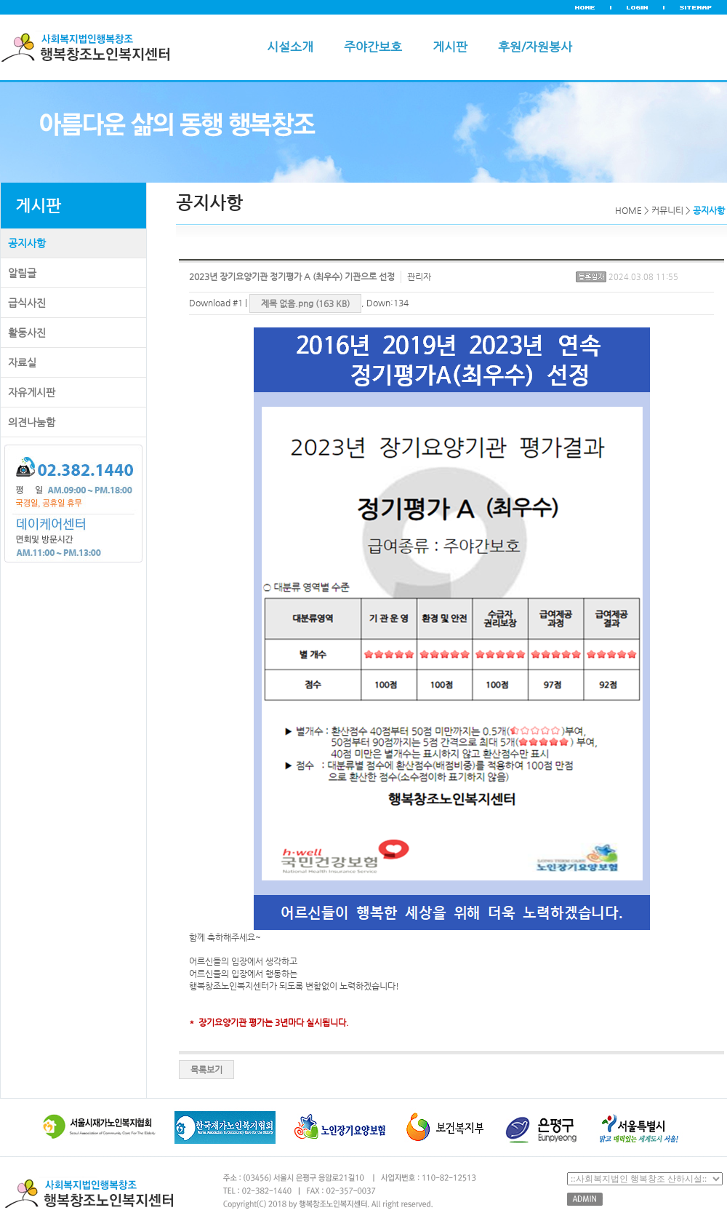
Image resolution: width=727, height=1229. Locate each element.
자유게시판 (31, 392)
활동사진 (27, 332)
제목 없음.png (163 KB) (305, 303)
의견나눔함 (31, 422)
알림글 (22, 273)
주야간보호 (373, 46)
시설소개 (290, 46)
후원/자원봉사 (535, 46)
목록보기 (206, 1070)
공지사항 (27, 243)
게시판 (450, 46)
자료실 (22, 362)
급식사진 (27, 303)
